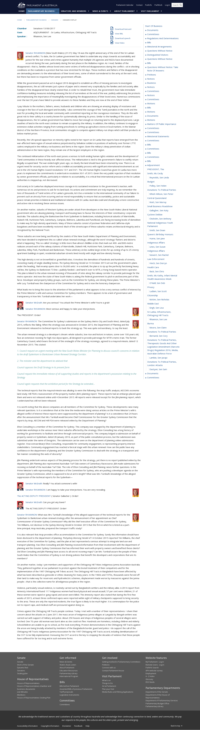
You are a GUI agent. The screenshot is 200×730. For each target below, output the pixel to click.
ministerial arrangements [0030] (159, 46)
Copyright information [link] (50, 726)
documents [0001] (152, 30)
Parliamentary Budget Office (157, 703)
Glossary (149, 679)
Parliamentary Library (68, 673)
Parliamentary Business (41, 11)
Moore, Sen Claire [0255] (158, 327)
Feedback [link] (78, 726)
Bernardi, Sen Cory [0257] (158, 336)
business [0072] (151, 83)
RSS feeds (150, 682)
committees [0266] (153, 377)
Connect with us (109, 667)
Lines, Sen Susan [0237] (157, 246)
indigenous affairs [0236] (156, 242)
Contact (139, 5)
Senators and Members (73, 11)
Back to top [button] (177, 726)
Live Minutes (22, 692)
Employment (151, 673)
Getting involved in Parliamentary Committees (121, 662)
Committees (65, 704)
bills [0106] (149, 107)
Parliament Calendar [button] (124, 5)
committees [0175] (153, 140)
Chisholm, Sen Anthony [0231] (160, 218)
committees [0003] (153, 34)
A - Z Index (150, 676)
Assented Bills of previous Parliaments (76, 689)
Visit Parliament (150, 11)
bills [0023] (149, 42)
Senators (21, 670)
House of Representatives (28, 683)
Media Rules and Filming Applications (117, 692)
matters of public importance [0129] (161, 124)
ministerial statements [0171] (158, 136)
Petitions (106, 665)
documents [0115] (152, 115)
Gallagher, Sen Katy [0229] (158, 210)
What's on (106, 680)
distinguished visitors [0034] (157, 54)
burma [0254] (150, 323)
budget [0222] (151, 181)
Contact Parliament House (113, 670)
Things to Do (107, 683)
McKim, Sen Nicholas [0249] (159, 299)
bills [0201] (149, 153)
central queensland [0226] (156, 198)
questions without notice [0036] (159, 59)
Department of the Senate (157, 692)
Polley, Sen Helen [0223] (157, 185)
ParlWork (158, 5)
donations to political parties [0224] (161, 190)
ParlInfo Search (152, 667)
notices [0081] (151, 87)
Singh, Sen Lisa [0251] (156, 307)
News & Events (100, 11)
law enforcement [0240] (155, 259)
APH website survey (154, 670)
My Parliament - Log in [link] (155, 662)
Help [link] (88, 726)
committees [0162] (153, 132)
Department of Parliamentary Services (162, 700)
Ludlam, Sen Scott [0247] (158, 291)
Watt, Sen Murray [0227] (157, 202)
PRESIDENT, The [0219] (155, 169)
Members (21, 695)
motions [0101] (151, 103)
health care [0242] (153, 267)
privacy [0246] (150, 287)
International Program (69, 676)
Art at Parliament (109, 686)
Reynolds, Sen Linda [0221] (159, 177)
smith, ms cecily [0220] (155, 173)
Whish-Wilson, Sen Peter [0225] (161, 194)
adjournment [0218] (153, 165)
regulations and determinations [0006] (163, 38)
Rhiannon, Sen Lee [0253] (158, 319)
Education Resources (69, 670)
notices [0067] (151, 78)
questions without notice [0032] (159, 50)
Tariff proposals (66, 692)
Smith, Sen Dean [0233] (157, 230)
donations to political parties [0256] (161, 331)
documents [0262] (152, 373)
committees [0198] (153, 148)
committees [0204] (153, 157)
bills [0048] (149, 63)
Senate (20, 662)
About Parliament (124, 11)
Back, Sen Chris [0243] (156, 271)
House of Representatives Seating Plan (33, 698)
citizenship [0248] (152, 295)
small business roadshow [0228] (160, 206)
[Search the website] (177, 5)
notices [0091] (151, 95)
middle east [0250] (153, 303)
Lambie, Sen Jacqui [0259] (158, 357)
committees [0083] (153, 91)
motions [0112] (151, 111)
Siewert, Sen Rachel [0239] (159, 255)
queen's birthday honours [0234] (160, 234)
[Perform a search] (181, 5)
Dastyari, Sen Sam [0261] (158, 369)
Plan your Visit (108, 689)
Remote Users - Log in (155, 665)
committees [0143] (153, 128)
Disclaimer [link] (66, 726)
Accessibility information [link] (27, 726)
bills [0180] (149, 144)
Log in (167, 5)
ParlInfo (148, 5)
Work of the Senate (25, 665)
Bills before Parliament (69, 686)
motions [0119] (151, 120)
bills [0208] (149, 161)
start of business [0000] (153, 26)
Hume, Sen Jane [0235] (157, 238)
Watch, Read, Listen (68, 665)
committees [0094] (153, 99)
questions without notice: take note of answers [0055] (162, 69)
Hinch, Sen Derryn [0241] (158, 263)
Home (22, 11)
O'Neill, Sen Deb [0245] (157, 283)
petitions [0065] (151, 74)
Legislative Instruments (69, 695)
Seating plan (22, 673)
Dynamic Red (22, 667)
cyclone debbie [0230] (154, 214)
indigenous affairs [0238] (156, 251)
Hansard (54, 20)
